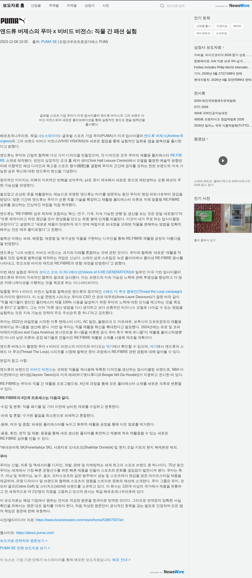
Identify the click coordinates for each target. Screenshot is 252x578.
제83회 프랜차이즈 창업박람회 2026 (219, 119)
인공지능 (221, 26)
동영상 (199, 139)
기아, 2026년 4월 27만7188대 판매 (218, 73)
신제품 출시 (203, 26)
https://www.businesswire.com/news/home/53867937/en (80, 520)
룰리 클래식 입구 (205, 240)
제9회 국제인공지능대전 (211, 113)
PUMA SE (49, 42)
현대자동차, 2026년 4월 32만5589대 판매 (222, 79)
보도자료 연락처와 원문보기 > (24, 541)
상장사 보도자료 (207, 47)
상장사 (90, 5)
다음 (248, 219)
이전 (197, 219)
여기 (109, 346)
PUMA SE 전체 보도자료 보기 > (25, 548)
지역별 (72, 5)
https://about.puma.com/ (35, 533)
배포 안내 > (121, 560)
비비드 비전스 (41, 369)
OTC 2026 (201, 107)
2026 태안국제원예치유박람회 (215, 100)
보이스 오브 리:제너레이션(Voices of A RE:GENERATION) (85, 272)
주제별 (54, 5)
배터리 (237, 26)
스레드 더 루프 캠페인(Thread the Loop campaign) (142, 291)
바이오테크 (203, 33)
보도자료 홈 (13, 5)
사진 (106, 5)
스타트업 (221, 33)
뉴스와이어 (50, 136)
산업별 (36, 5)
